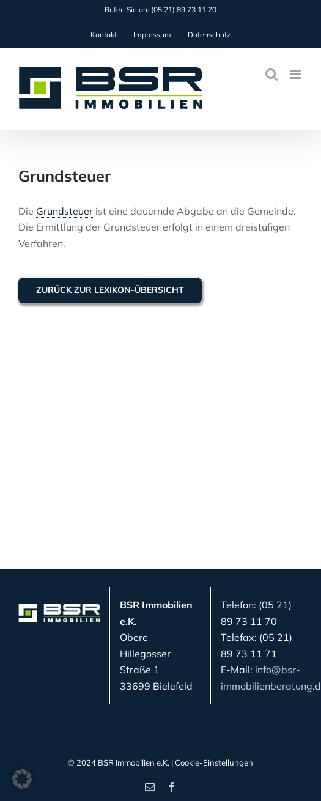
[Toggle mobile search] (271, 74)
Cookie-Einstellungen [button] (214, 762)
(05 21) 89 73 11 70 (183, 9)
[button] (22, 779)
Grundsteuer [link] (64, 211)
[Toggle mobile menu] (296, 74)
